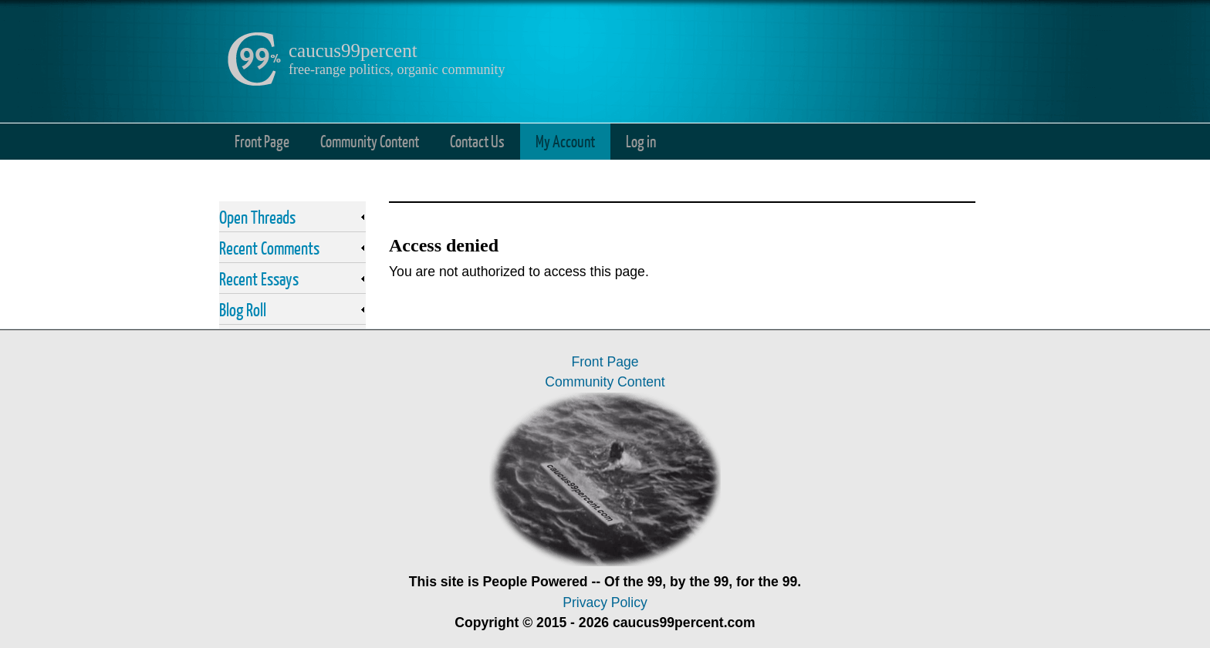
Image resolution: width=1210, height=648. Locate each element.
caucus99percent (353, 50)
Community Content (369, 140)
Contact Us (477, 140)
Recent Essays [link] (259, 278)
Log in (641, 140)
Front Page (262, 140)
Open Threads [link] (257, 217)
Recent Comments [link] (269, 247)
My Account (565, 140)
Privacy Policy (605, 602)
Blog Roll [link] (242, 309)
